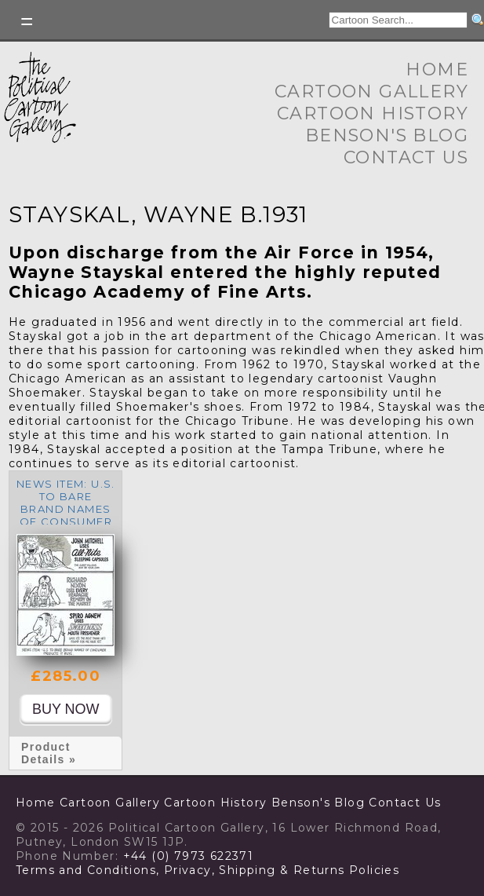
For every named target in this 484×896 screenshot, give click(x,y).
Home (437, 69)
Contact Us (406, 157)
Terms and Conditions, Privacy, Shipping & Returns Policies (207, 870)
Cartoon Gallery (371, 91)
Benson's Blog (386, 135)
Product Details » (48, 753)
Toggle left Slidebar (27, 21)
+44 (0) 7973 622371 (188, 856)
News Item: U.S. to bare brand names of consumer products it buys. (65, 515)
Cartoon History (372, 113)
